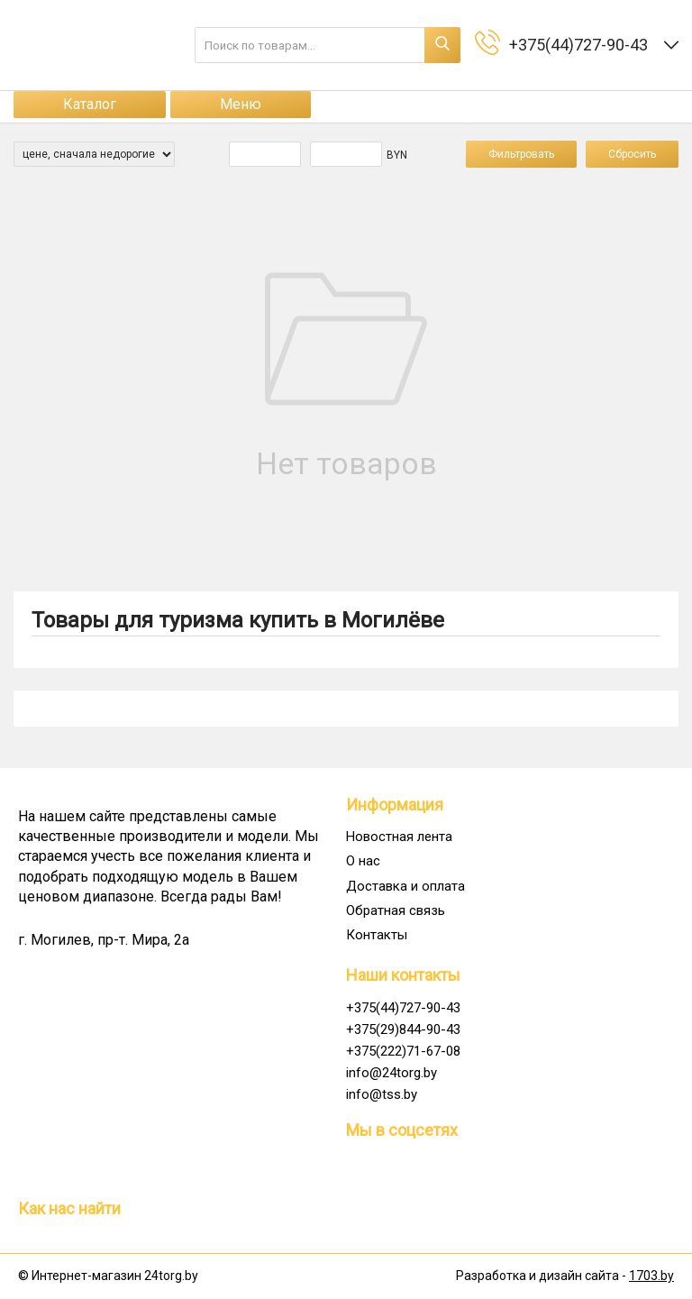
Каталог (89, 104)
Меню (240, 104)
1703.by (651, 1275)
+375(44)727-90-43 (403, 1008)
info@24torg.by (391, 1073)
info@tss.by (381, 1094)
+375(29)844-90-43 (403, 1029)
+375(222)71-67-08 (403, 1051)
